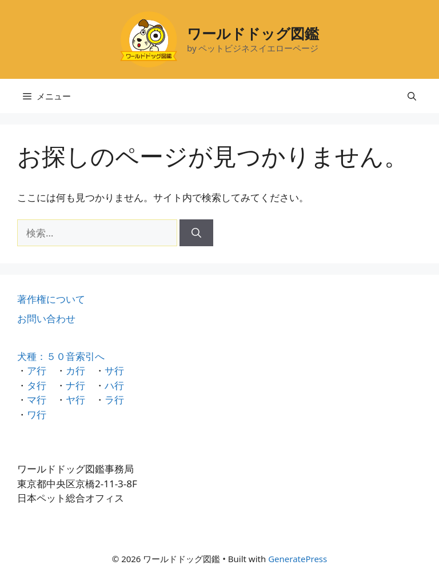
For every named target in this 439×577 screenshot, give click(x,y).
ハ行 (114, 385)
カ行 (75, 370)
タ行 (36, 385)
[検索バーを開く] (412, 96)
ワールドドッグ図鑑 (253, 33)
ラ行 (114, 399)
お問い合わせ (46, 318)
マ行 (36, 399)
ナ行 (75, 385)
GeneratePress (297, 558)
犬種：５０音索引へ (61, 356)
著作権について (51, 299)
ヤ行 (75, 399)
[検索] (196, 233)
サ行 (114, 370)
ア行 (36, 370)
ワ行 (36, 414)
